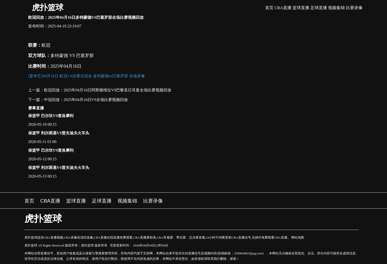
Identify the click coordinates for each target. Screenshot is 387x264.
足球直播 (318, 7)
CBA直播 (282, 7)
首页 (269, 7)
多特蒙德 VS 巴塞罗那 (72, 55)
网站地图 (297, 237)
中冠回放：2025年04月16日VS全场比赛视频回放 (86, 100)
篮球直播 (300, 7)
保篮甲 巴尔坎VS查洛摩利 (51, 116)
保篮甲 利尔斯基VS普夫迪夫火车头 (58, 133)
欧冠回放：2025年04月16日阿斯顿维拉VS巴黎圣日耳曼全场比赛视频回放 (107, 90)
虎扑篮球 (47, 7)
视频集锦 (336, 7)
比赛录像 (354, 7)
